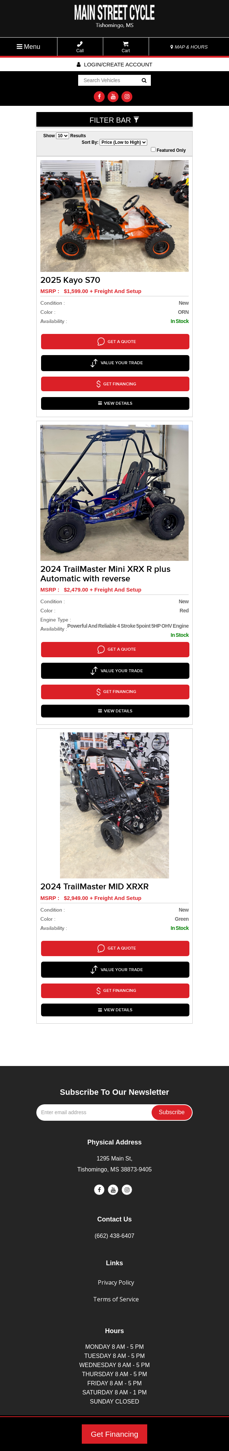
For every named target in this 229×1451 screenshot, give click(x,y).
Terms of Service (116, 1249)
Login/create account (114, 64)
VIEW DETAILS (115, 388)
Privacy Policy (116, 1232)
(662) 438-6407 (114, 1186)
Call (80, 47)
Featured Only (168, 150)
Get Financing (114, 1434)
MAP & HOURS (189, 47)
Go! (143, 81)
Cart (126, 47)
